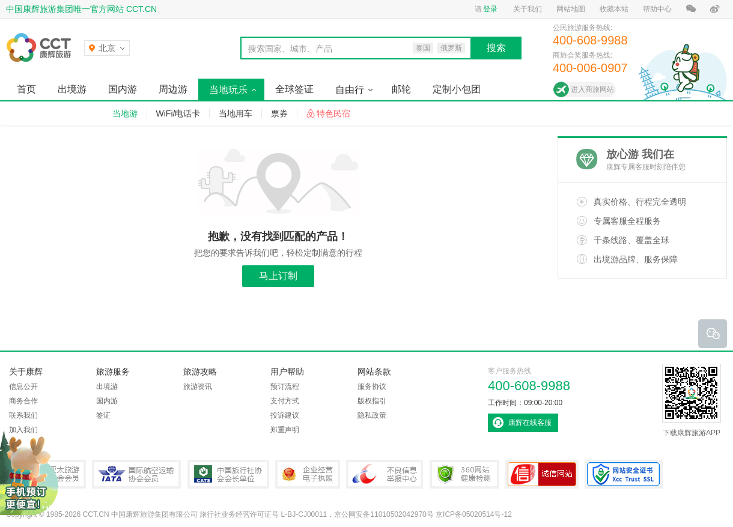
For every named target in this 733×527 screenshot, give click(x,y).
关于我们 (527, 9)
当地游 (125, 113)
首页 (26, 89)
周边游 (173, 89)
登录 (490, 9)
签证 (103, 415)
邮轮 (401, 89)
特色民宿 (333, 113)
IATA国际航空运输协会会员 (136, 474)
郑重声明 (284, 430)
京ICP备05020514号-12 (474, 514)
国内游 (122, 89)
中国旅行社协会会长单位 (228, 474)
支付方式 (284, 401)
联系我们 (23, 415)
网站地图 (570, 9)
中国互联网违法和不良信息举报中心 (384, 474)
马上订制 (278, 276)
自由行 (349, 90)
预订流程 (284, 386)
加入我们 (23, 430)
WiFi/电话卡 (178, 113)
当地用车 (235, 113)
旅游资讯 (197, 386)
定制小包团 (457, 89)
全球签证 (294, 89)
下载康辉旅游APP (691, 400)
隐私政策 (371, 415)
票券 (279, 113)
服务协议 (371, 386)
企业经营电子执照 (307, 474)
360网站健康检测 (464, 474)
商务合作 (23, 401)
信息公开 (23, 386)
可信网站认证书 (542, 474)
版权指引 (371, 401)
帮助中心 (657, 9)
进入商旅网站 (592, 89)
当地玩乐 (228, 90)
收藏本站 (614, 9)
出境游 (72, 89)
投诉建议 (284, 415)
